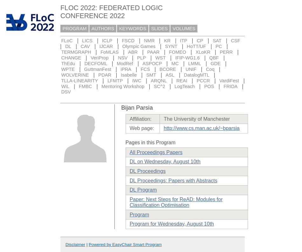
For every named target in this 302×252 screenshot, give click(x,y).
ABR (133, 52)
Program (139, 214)
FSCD (128, 40)
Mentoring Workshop (122, 86)
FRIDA (230, 86)
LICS (87, 40)
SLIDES (159, 28)
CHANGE (71, 57)
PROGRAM (75, 28)
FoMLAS (109, 52)
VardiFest (229, 80)
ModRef (125, 63)
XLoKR (203, 52)
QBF (214, 57)
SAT (217, 40)
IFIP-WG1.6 (187, 57)
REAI (181, 80)
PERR (226, 52)
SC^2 (159, 86)
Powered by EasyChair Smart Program (125, 244)
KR (167, 40)
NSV (122, 57)
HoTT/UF (196, 46)
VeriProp (99, 57)
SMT (151, 75)
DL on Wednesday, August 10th (165, 161)
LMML (194, 63)
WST (160, 57)
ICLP (107, 40)
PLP (141, 57)
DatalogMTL (196, 75)
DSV (66, 91)
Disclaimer (75, 244)
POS (209, 86)
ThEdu (68, 63)
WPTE (68, 69)
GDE (215, 63)
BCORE (168, 69)
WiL (65, 86)
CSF (235, 40)
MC (175, 63)
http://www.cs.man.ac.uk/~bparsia (202, 128)
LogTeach (185, 86)
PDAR (104, 75)
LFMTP (115, 80)
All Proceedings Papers (156, 152)
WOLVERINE (75, 75)
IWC (136, 80)
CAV (85, 46)
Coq (210, 69)
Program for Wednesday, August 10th (172, 224)
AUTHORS (103, 28)
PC (219, 46)
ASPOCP (152, 63)
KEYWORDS (133, 28)
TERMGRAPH (76, 52)
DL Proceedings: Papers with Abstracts (173, 180)
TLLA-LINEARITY (79, 80)
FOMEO (177, 52)
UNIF (191, 69)
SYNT (171, 46)
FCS (145, 69)
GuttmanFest (97, 69)
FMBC (85, 86)
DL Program (143, 190)
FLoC (67, 40)
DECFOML (96, 63)
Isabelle (129, 75)
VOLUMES (184, 28)
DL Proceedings (148, 171)
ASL (170, 75)
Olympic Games (138, 46)
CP (200, 40)
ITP (183, 40)
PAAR (153, 52)
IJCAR (106, 46)
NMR (149, 40)
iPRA (125, 69)
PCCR (203, 80)
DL (68, 46)
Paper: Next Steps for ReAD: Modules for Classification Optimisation (176, 202)
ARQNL (159, 80)
